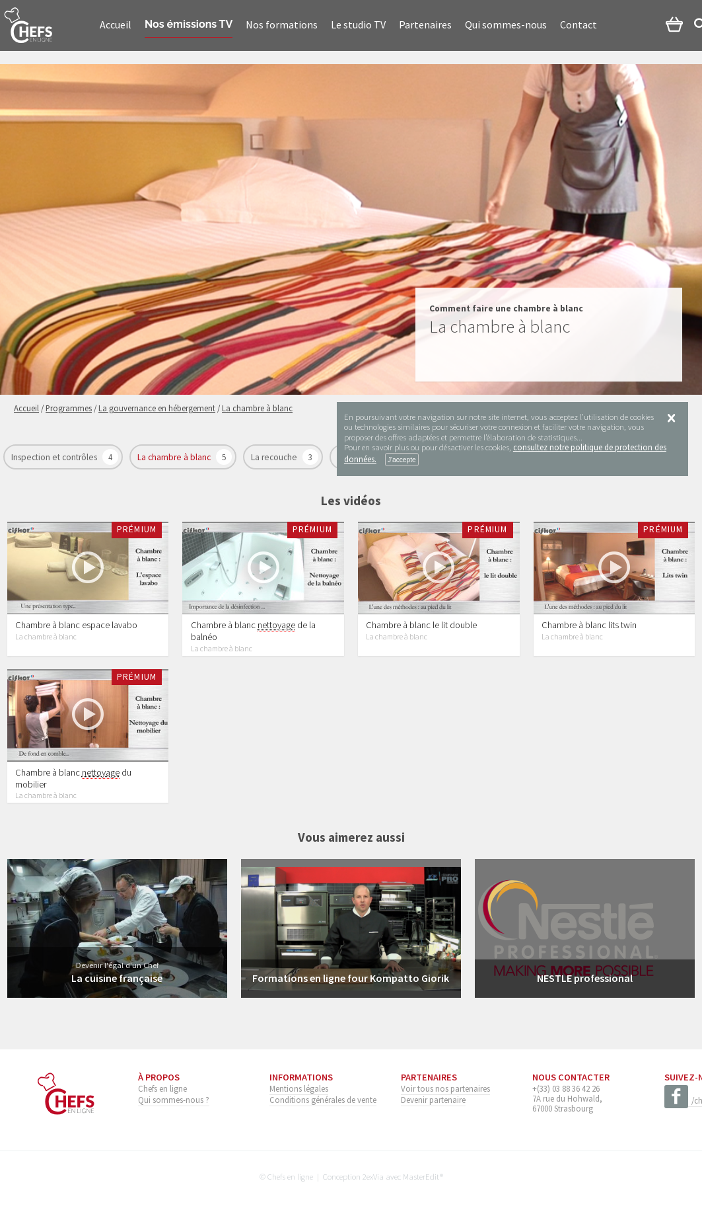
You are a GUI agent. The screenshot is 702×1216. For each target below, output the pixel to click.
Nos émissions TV (188, 24)
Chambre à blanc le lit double (421, 625)
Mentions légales (298, 1088)
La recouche (275, 457)
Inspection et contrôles (55, 457)
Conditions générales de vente (322, 1099)
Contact (578, 24)
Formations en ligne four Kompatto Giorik (350, 978)
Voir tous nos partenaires (445, 1088)
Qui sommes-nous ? (173, 1099)
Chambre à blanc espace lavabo (76, 625)
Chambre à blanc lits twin (589, 625)
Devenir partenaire (433, 1099)
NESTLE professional (585, 978)
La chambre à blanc (175, 457)
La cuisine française (116, 978)
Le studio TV (358, 24)
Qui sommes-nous (506, 24)
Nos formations (282, 24)
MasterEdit (421, 1176)
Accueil (115, 24)
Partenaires (425, 24)
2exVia (373, 1176)
